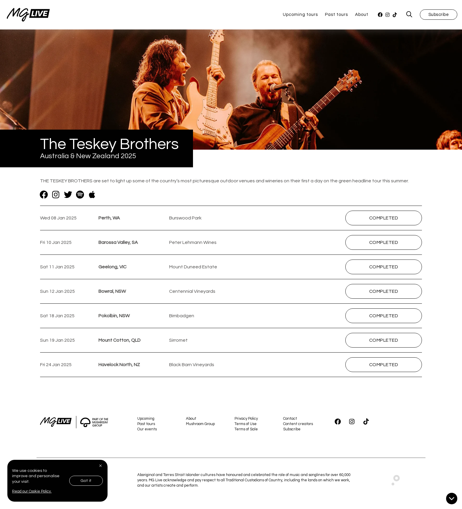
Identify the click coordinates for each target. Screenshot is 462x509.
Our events (147, 430)
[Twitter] (68, 196)
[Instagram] (387, 15)
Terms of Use (246, 425)
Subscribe (438, 15)
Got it (86, 481)
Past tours (336, 15)
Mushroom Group (200, 425)
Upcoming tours (300, 15)
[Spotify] (80, 196)
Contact (290, 420)
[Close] (101, 466)
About (361, 15)
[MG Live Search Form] (409, 15)
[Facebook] (380, 15)
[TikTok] (395, 15)
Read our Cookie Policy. (32, 491)
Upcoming (145, 420)
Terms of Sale (246, 430)
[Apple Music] (92, 196)
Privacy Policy (246, 420)
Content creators (298, 425)
